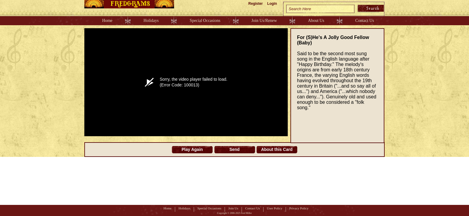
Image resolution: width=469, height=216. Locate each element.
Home (107, 20)
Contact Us (364, 20)
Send (234, 149)
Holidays (151, 20)
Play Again (192, 149)
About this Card (277, 149)
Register (255, 4)
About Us (316, 20)
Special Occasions (205, 20)
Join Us (233, 208)
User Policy (274, 208)
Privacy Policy (298, 208)
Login (272, 4)
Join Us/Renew (264, 20)
